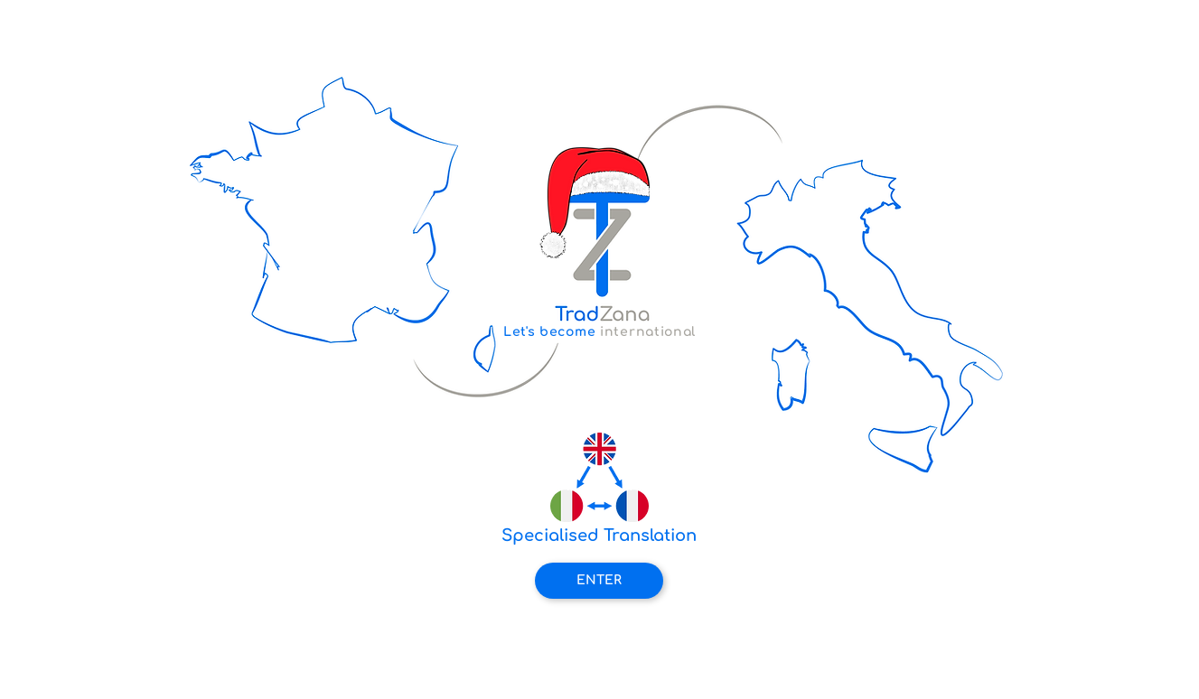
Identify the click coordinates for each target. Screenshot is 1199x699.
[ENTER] (599, 581)
